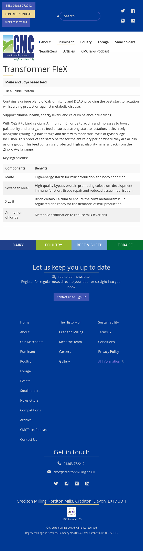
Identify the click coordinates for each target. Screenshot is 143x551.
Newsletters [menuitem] (47, 51)
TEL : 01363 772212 (19, 6)
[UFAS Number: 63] (71, 511)
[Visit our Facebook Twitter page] (133, 11)
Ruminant (27, 351)
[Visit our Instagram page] (123, 20)
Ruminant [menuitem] (66, 42)
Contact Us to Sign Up (71, 297)
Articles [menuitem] (69, 51)
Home (25, 322)
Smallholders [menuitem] (125, 42)
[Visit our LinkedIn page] (133, 20)
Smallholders (30, 390)
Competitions (30, 410)
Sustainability (108, 322)
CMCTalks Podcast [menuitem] (95, 51)
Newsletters (29, 400)
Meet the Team (70, 342)
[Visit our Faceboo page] (66, 484)
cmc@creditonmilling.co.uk (74, 472)
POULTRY (53, 245)
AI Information (111, 361)
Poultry (25, 361)
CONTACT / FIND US (18, 14)
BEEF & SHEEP (89, 245)
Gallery (64, 361)
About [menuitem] (46, 42)
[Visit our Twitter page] (123, 11)
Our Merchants (31, 342)
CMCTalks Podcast (34, 429)
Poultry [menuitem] (85, 42)
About (25, 332)
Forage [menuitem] (103, 42)
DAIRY (17, 245)
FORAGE (125, 245)
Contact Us (28, 439)
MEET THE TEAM (16, 22)
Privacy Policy (108, 351)
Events (25, 381)
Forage (25, 371)
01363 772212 (74, 463)
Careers (65, 351)
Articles (26, 420)
